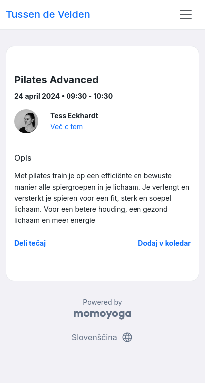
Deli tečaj (30, 243)
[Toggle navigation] (185, 14)
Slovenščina (102, 337)
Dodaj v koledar (164, 243)
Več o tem (66, 126)
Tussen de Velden (48, 14)
